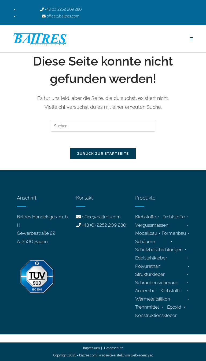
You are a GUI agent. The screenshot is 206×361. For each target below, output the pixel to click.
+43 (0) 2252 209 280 (104, 225)
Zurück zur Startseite (103, 153)
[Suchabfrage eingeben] (103, 126)
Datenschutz (113, 348)
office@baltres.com (101, 216)
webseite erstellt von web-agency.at (126, 355)
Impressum (91, 348)
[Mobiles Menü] (191, 39)
